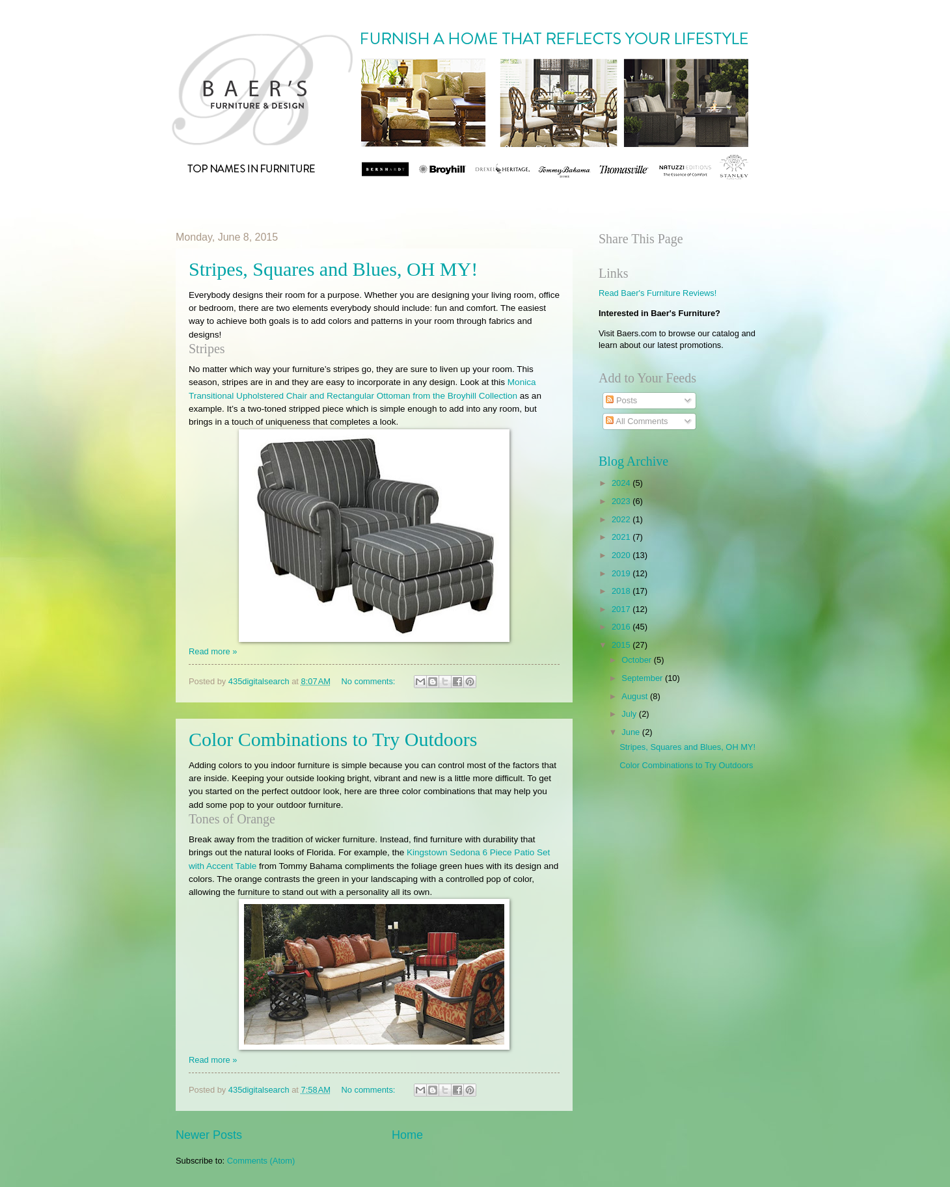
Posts (621, 400)
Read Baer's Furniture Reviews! (657, 293)
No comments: (369, 681)
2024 (622, 483)
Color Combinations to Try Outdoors (333, 739)
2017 (622, 609)
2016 (622, 627)
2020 (622, 555)
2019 (622, 573)
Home (407, 1134)
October (637, 660)
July (629, 714)
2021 (622, 537)
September (643, 678)
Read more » (213, 651)
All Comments (637, 421)
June (631, 732)
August (635, 696)
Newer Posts (209, 1134)
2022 (622, 519)
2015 (622, 645)
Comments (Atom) (261, 1161)
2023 (622, 501)
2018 (622, 591)
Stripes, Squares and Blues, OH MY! (333, 269)
